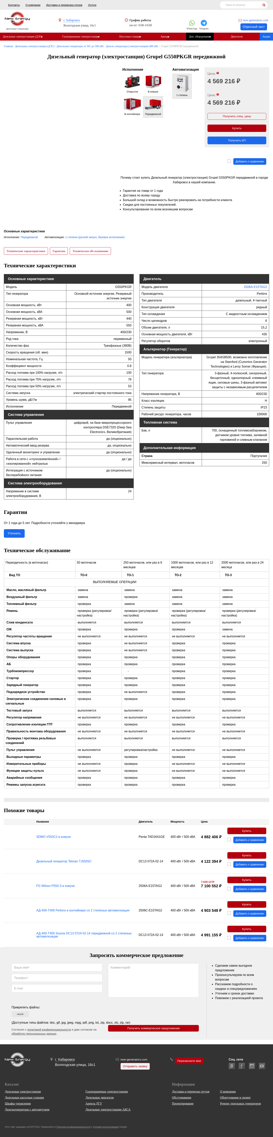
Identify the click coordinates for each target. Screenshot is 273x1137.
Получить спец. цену (237, 116)
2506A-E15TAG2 (255, 289)
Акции (266, 36)
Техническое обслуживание (92, 252)
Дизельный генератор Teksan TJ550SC (64, 864)
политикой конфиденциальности (49, 1034)
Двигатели (239, 36)
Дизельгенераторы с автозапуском (27, 1109)
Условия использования (106, 1127)
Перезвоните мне (189, 1061)
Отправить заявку (134, 1066)
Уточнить (14, 536)
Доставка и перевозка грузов (64, 5)
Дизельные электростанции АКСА (108, 1109)
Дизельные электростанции (23, 1091)
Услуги (92, 5)
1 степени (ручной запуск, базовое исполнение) (95, 238)
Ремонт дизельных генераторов (240, 1103)
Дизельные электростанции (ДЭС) (22, 36)
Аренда (166, 36)
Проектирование (183, 1103)
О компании (32, 5)
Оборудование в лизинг (235, 1097)
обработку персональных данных (34, 1038)
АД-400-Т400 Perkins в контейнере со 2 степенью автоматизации (82, 914)
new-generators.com (255, 20)
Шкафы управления (18, 1103)
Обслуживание (181, 1097)
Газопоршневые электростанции (81, 36)
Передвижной (29, 238)
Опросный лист (254, 26)
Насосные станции (131, 36)
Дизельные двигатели (100, 1097)
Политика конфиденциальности (73, 1127)
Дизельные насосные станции (24, 1097)
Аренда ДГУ (94, 1103)
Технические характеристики (26, 252)
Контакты (14, 5)
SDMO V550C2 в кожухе (53, 839)
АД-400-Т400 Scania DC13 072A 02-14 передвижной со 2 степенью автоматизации (84, 939)
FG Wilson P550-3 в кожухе (55, 889)
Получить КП (237, 142)
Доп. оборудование (202, 36)
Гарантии (60, 252)
